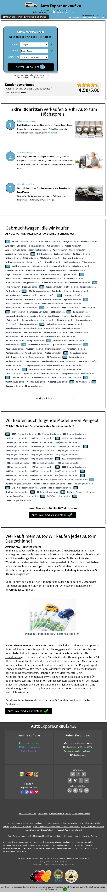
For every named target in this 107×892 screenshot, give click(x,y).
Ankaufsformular (79, 755)
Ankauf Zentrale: (73, 743)
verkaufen (20, 241)
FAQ (73, 864)
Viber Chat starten (30, 751)
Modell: (14, 50)
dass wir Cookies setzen (51, 889)
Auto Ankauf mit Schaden (78, 823)
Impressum (66, 864)
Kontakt (41, 585)
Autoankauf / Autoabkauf (20, 826)
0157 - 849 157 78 (60, 10)
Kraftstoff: (13, 56)
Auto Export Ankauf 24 (61, 5)
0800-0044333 (86, 743)
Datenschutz (37, 864)
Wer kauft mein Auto (43, 823)
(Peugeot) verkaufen (24, 434)
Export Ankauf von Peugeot (52, 830)
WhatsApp (52, 140)
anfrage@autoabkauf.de (66, 12)
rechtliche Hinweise (52, 864)
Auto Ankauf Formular (53, 136)
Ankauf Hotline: (71, 747)
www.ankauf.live (59, 823)
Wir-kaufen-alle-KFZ (73, 830)
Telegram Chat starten (30, 747)
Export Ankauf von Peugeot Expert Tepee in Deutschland (56, 826)
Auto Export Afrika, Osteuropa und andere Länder (69, 813)
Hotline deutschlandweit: (25, 16)
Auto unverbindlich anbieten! (52, 515)
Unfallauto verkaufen (27, 813)
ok (65, 889)
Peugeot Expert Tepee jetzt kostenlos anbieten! (52, 633)
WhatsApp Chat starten (30, 743)
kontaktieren (13, 657)
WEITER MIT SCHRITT (30, 66)
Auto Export (43, 813)
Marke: (15, 44)
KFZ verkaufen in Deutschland (20, 823)
